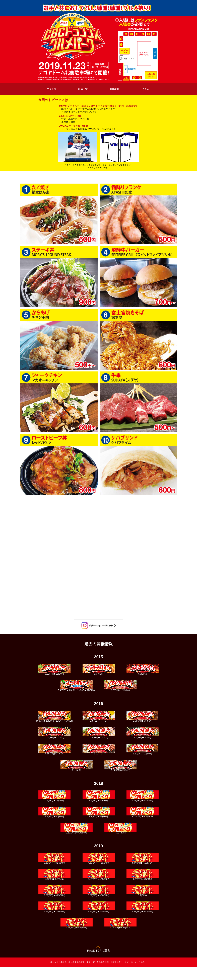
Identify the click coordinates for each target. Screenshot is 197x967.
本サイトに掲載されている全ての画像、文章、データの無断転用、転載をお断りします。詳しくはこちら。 (98, 962)
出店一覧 (83, 89)
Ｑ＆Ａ (145, 89)
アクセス (51, 89)
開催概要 (114, 89)
